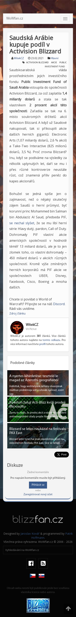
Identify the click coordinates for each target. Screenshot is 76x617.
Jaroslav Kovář (30, 533)
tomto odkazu (51, 340)
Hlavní (54, 58)
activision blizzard (37, 62)
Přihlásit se (38, 484)
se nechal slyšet (21, 223)
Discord (59, 304)
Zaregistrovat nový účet (38, 494)
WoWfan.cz (14, 19)
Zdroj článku (17, 313)
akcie (54, 62)
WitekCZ (19, 58)
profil (42, 344)
